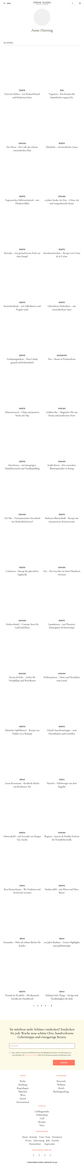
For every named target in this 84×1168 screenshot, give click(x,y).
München (22, 1091)
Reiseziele (61, 1081)
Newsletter (57, 1137)
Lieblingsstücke (42, 1111)
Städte (22, 1075)
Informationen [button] (42, 1131)
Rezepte (42, 1121)
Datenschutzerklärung (31, 1055)
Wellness (61, 1084)
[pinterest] (45, 1156)
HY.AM (54, 1162)
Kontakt (33, 1137)
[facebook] (34, 1156)
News (42, 1125)
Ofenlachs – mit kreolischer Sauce (62, 147)
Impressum (49, 1143)
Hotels (61, 1088)
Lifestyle (42, 1106)
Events (28, 1140)
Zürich (23, 1098)
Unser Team (44, 1137)
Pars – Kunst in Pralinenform (61, 359)
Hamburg (22, 1084)
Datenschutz (35, 1143)
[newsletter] (50, 1156)
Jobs (48, 1140)
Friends (55, 1140)
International (23, 1102)
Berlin (23, 1081)
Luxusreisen (61, 1075)
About (25, 1137)
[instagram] (39, 1156)
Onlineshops (42, 1114)
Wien (22, 1095)
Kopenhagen (23, 1088)
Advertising (38, 1140)
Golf (42, 1118)
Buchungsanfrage (61, 1091)
